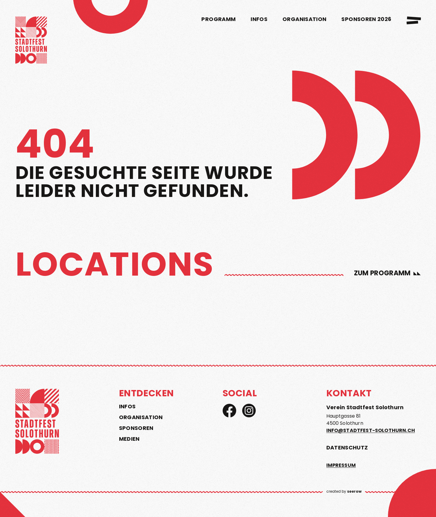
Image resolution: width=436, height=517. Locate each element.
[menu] (414, 20)
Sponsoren (136, 428)
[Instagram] (249, 410)
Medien (129, 439)
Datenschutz (347, 447)
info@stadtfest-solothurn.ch (370, 430)
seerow (354, 491)
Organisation (141, 417)
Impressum (341, 465)
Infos (127, 406)
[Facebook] (229, 410)
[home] (31, 41)
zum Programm (382, 273)
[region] (218, 299)
